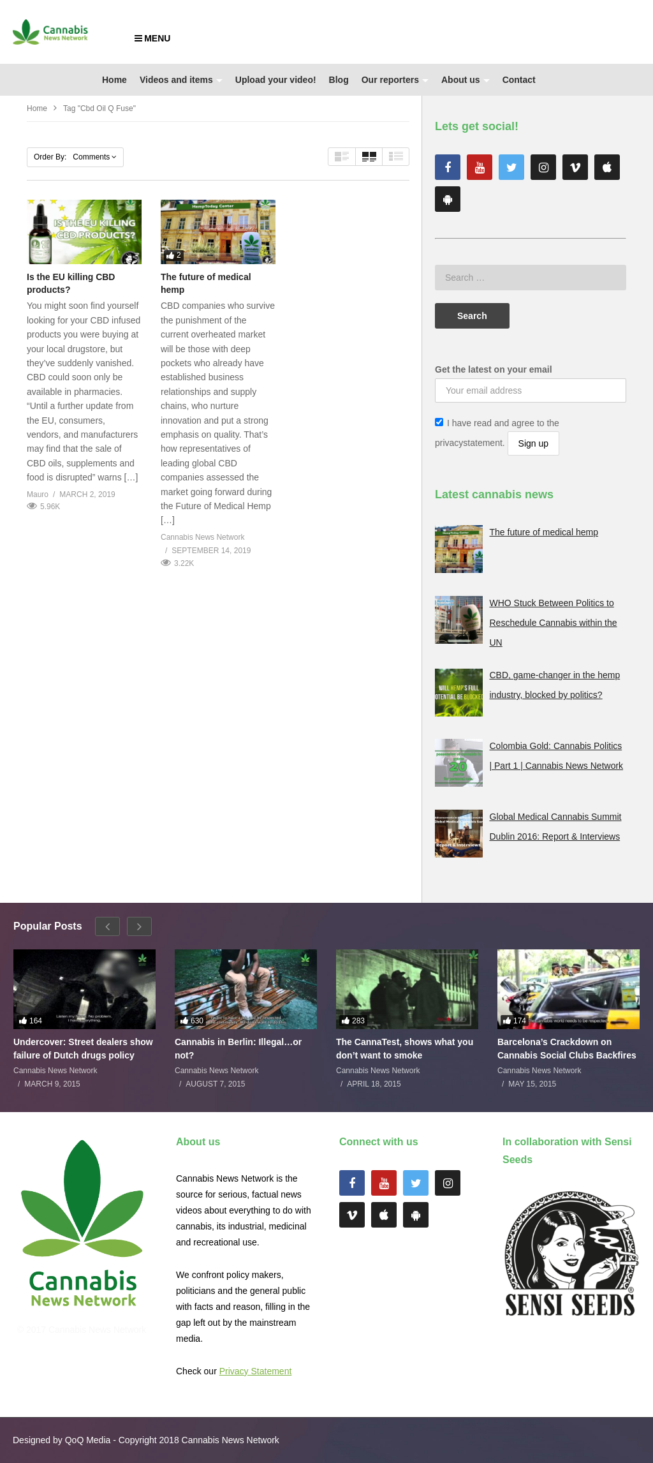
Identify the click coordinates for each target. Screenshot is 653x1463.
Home (114, 80)
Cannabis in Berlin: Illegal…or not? (238, 1048)
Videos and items (181, 80)
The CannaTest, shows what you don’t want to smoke (404, 1048)
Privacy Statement (255, 1371)
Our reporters (395, 80)
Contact (519, 80)
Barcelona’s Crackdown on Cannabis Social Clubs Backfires (566, 1048)
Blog (339, 80)
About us (465, 80)
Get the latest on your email (493, 369)
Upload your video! (275, 80)
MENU (152, 38)
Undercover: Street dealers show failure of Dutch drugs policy (83, 1048)
